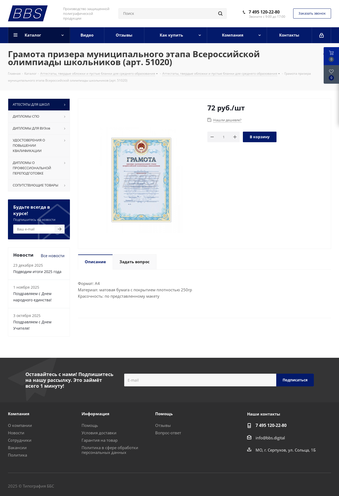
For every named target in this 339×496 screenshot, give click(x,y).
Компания (18, 413)
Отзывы (163, 425)
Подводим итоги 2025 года (37, 271)
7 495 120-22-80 (264, 12)
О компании (20, 425)
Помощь (90, 425)
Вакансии (17, 447)
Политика (17, 455)
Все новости (53, 255)
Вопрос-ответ (168, 432)
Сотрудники (20, 440)
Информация (95, 413)
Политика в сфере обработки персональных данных (110, 450)
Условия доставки (99, 432)
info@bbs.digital (270, 437)
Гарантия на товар (100, 440)
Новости (16, 432)
